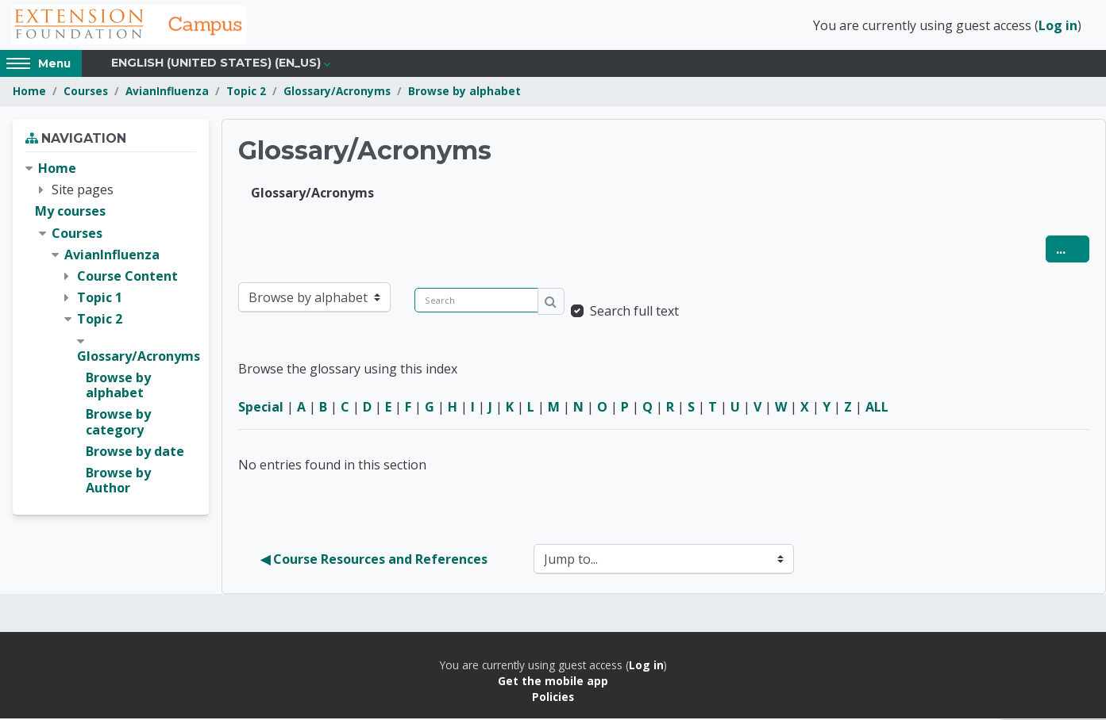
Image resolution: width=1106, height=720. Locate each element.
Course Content (127, 278)
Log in (1058, 26)
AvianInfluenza (167, 93)
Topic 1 (99, 299)
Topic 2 (246, 93)
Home (29, 93)
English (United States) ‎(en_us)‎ (216, 65)
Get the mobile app (553, 683)
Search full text (634, 312)
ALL (876, 408)
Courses (86, 93)
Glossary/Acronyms (337, 93)
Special (260, 408)
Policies (553, 699)
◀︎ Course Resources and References (373, 560)
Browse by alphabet (464, 93)
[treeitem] (110, 330)
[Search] (476, 301)
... (1072, 250)
